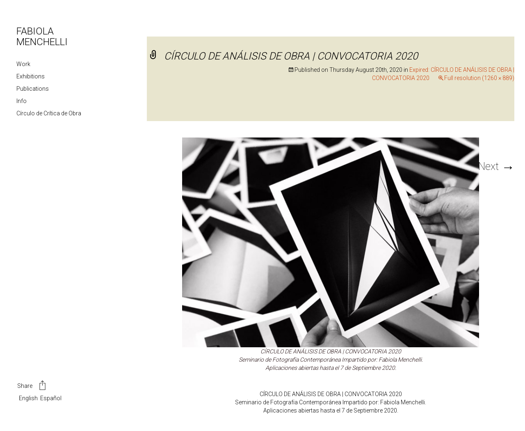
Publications (32, 88)
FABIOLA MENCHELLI (42, 36)
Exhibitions (30, 76)
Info (21, 101)
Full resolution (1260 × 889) (479, 78)
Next (496, 166)
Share (32, 386)
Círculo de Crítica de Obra (48, 113)
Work (23, 64)
